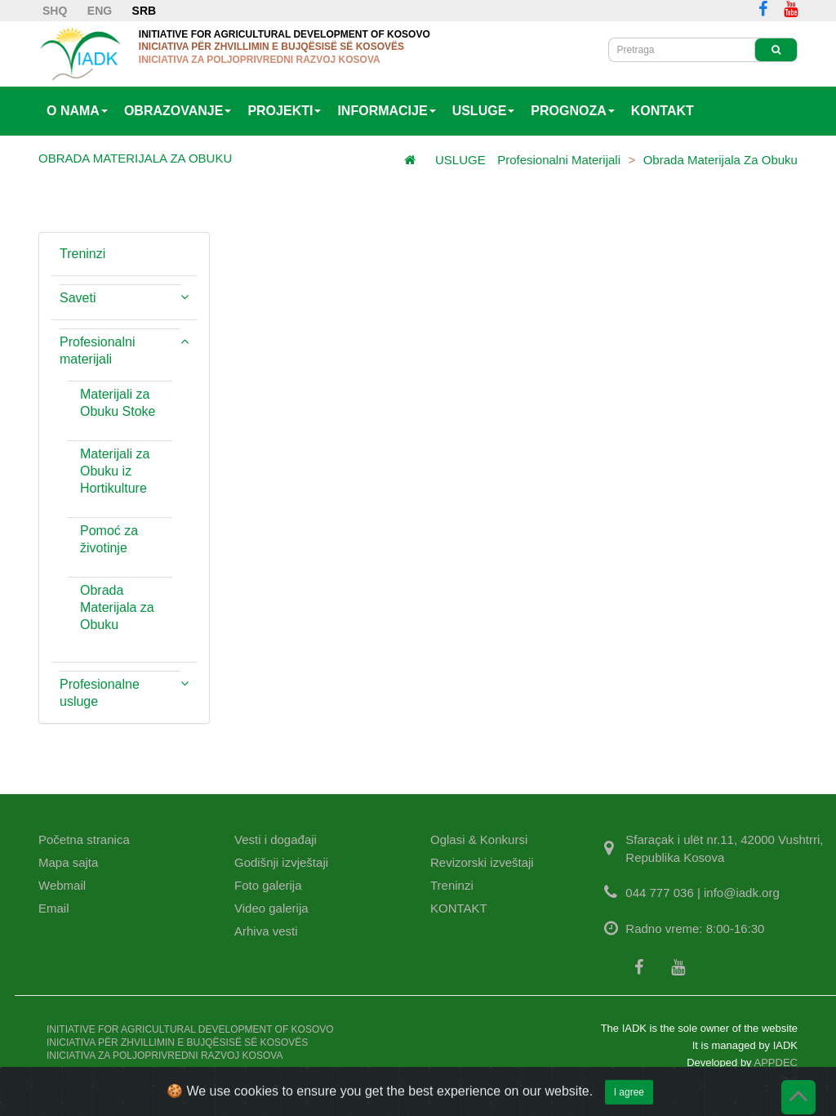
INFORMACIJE (386, 111)
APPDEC (776, 1062)
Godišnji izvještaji (281, 862)
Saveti (78, 298)
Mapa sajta (68, 862)
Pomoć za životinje (109, 539)
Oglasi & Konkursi (478, 839)
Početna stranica (84, 839)
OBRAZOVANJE (178, 111)
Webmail (62, 885)
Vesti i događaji (275, 839)
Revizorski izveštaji (482, 862)
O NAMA (77, 111)
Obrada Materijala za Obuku (720, 160)
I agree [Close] (629, 1103)
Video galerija (271, 908)
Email (53, 908)
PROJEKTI (284, 111)
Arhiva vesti (266, 931)
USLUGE (483, 111)
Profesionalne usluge (100, 692)
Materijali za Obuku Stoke (118, 402)
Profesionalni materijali (558, 160)
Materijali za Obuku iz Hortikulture (114, 471)
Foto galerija (268, 885)
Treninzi (82, 254)
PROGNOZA (572, 111)
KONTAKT (662, 111)
